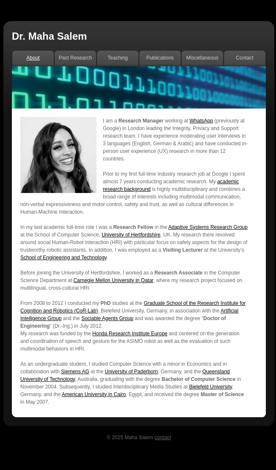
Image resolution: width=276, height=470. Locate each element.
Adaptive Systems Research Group (208, 227)
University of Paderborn (131, 372)
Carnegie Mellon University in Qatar (113, 280)
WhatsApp (201, 121)
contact (163, 437)
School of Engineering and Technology (63, 258)
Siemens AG (75, 372)
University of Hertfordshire (131, 235)
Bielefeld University (210, 387)
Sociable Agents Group (107, 318)
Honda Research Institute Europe (129, 334)
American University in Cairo (94, 394)
